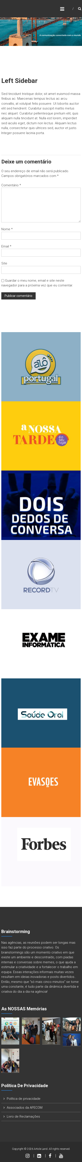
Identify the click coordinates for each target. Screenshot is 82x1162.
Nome (7, 229)
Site (4, 263)
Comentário (11, 185)
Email (6, 246)
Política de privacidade (23, 1099)
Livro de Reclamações (23, 1116)
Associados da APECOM (24, 1108)
